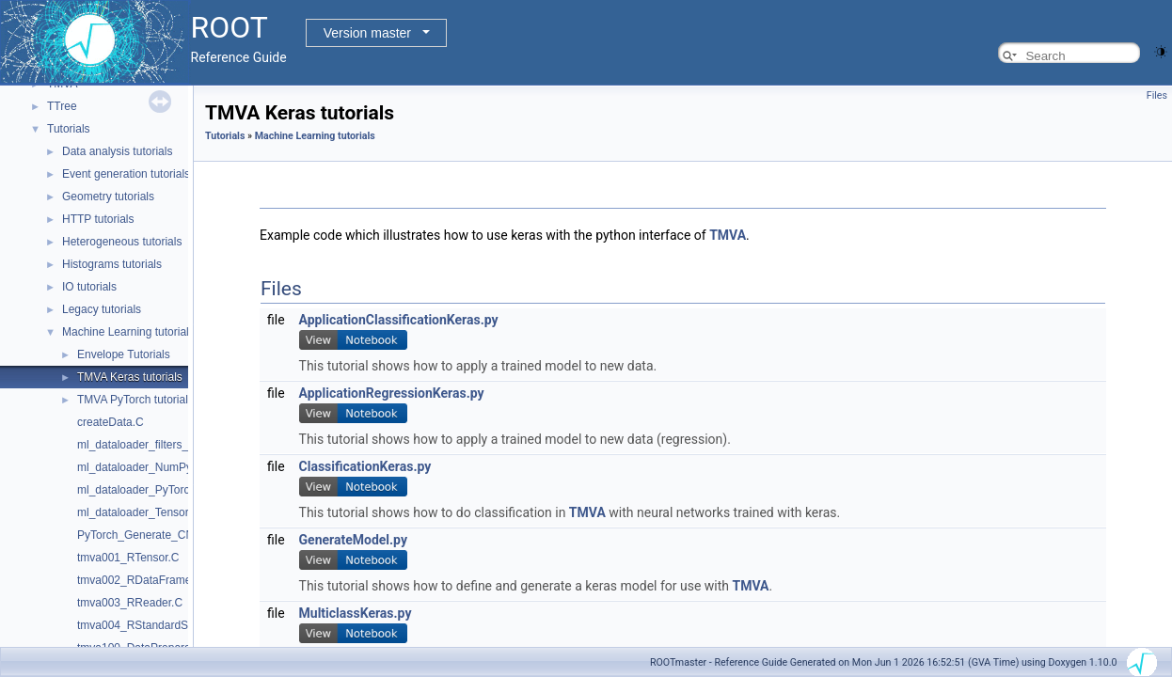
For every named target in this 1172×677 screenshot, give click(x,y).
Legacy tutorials (101, 309)
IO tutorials (89, 286)
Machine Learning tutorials (128, 331)
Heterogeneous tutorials (122, 241)
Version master (367, 32)
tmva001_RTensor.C (128, 557)
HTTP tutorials (98, 219)
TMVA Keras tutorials (129, 377)
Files (1157, 95)
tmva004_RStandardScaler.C (150, 625)
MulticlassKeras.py (355, 613)
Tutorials (68, 128)
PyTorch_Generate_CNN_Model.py (165, 535)
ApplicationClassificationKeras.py (399, 319)
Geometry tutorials (108, 196)
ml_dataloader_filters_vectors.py (158, 444)
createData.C (110, 422)
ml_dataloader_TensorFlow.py (152, 512)
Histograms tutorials (112, 264)
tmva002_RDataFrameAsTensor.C (163, 580)
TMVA (727, 235)
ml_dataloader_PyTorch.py (144, 489)
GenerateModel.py (353, 539)
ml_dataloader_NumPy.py (141, 467)
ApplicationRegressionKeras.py (391, 393)
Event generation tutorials (126, 174)
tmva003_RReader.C (129, 602)
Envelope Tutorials (123, 354)
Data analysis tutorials (117, 151)
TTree (62, 106)
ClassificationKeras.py (365, 466)
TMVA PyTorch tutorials (135, 399)
